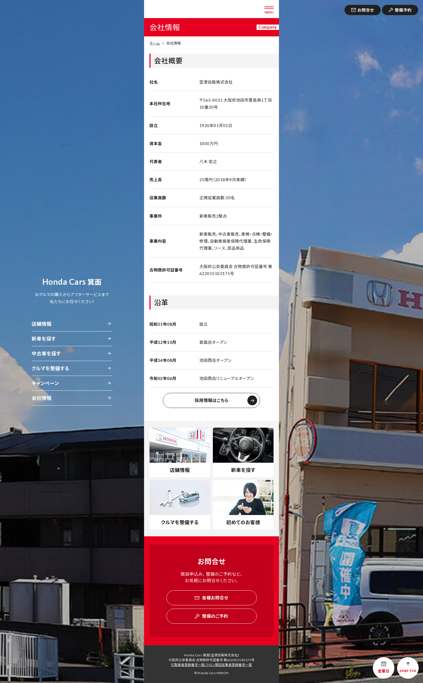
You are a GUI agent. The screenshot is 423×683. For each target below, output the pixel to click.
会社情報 (42, 398)
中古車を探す (46, 353)
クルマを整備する (50, 368)
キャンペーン (45, 383)
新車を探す (44, 339)
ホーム (154, 43)
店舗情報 (42, 324)
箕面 (72, 282)
